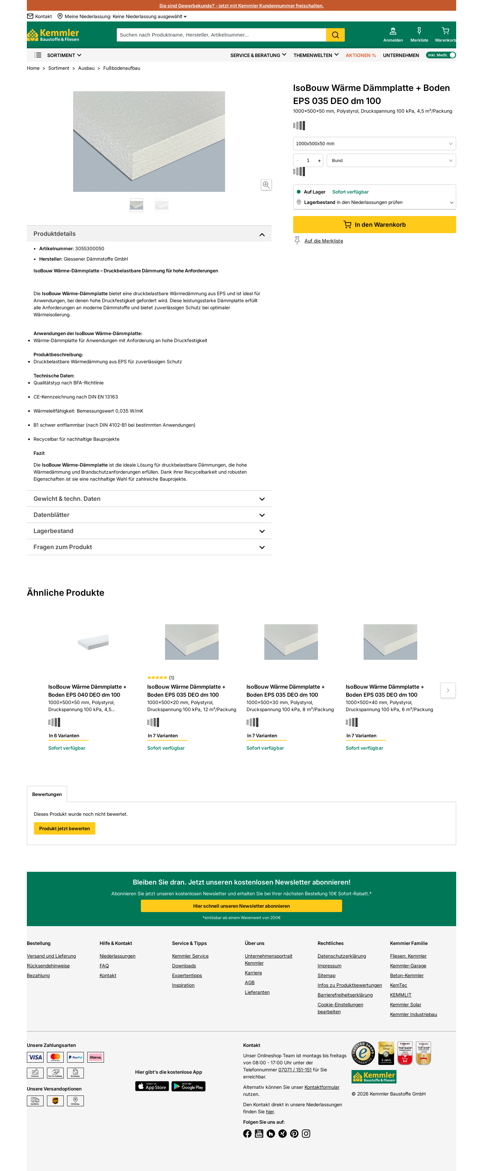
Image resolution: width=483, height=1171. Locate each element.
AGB (250, 982)
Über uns (255, 943)
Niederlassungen (118, 956)
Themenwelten (312, 55)
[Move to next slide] (448, 690)
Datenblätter (51, 514)
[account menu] (393, 34)
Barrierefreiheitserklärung (345, 995)
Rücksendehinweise (48, 965)
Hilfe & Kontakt (116, 943)
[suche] (231, 35)
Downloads (184, 965)
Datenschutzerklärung (342, 956)
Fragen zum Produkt (63, 546)
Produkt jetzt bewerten (64, 828)
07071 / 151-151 (295, 1069)
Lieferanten (257, 992)
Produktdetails (55, 233)
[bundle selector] (391, 160)
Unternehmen (401, 55)
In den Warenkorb (374, 224)
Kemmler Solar (405, 1004)
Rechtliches (331, 943)
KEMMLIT (401, 995)
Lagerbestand (53, 530)
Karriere (253, 972)
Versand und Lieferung (51, 956)
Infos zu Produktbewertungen (350, 985)
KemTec (398, 985)
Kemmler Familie (409, 943)
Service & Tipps (189, 943)
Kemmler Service (190, 956)
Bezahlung (38, 975)
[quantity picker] (308, 160)
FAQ (104, 965)
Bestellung (39, 943)
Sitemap (326, 975)
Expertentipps (187, 975)
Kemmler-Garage (408, 965)
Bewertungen (47, 794)
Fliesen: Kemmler (408, 956)
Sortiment (54, 55)
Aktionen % (361, 55)
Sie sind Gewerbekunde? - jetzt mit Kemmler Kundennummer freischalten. (241, 5)
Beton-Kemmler (407, 975)
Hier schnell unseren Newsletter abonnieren (241, 906)
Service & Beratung (255, 55)
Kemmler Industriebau (413, 1014)
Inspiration (183, 985)
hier (270, 1111)
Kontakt (108, 975)
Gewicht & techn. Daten (67, 498)
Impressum (329, 965)
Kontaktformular (322, 1087)
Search (335, 35)
